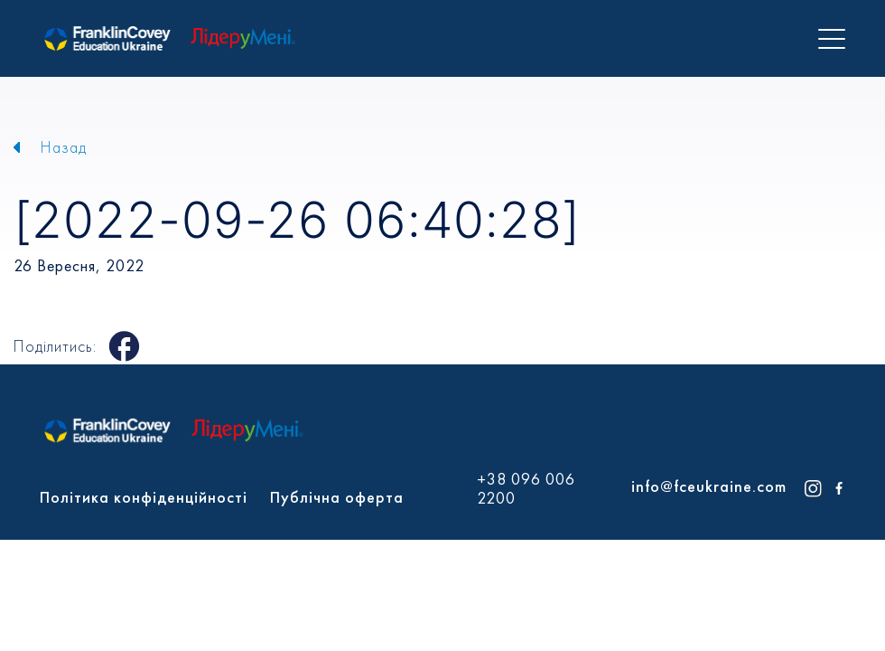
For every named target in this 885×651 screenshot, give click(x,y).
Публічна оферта (337, 496)
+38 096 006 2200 (526, 488)
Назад (64, 147)
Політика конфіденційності (143, 496)
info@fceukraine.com (709, 485)
